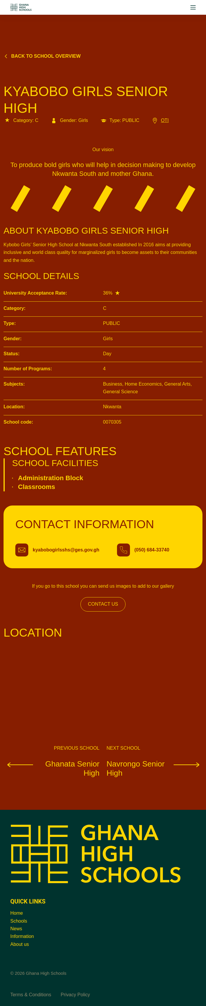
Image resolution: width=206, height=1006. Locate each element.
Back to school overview (42, 56)
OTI (160, 120)
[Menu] (193, 7)
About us (19, 944)
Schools (18, 921)
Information (22, 936)
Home (16, 913)
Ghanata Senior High (52, 768)
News (16, 928)
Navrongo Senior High (155, 768)
